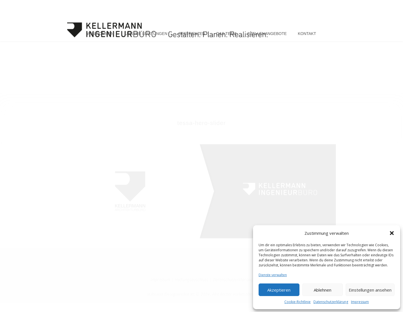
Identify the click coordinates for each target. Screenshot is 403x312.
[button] (392, 233)
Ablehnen (322, 290)
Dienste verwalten (273, 275)
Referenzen (192, 34)
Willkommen (100, 34)
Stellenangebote (267, 34)
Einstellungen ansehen (370, 290)
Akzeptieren (278, 290)
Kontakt (307, 34)
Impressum (360, 301)
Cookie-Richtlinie (297, 301)
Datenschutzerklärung (330, 301)
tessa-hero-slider (201, 127)
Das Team (226, 34)
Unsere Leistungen (146, 34)
